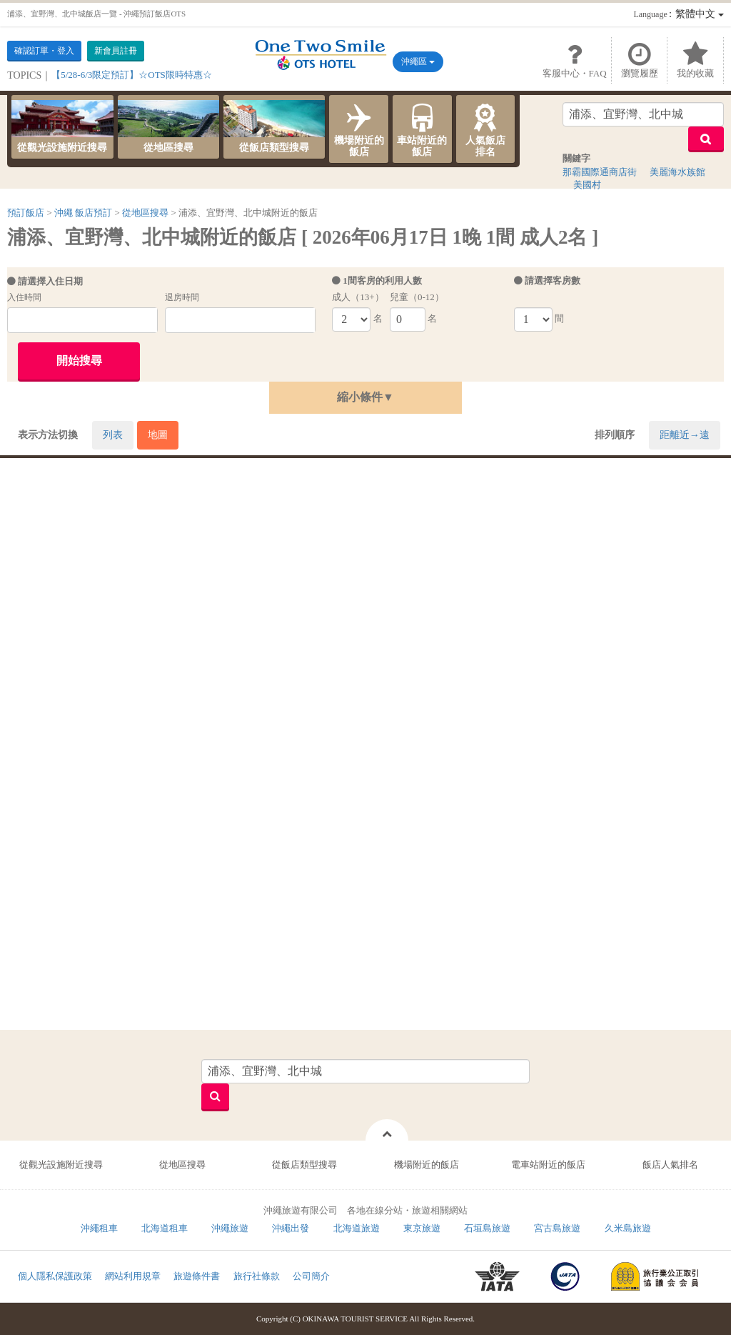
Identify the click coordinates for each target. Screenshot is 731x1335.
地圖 (158, 435)
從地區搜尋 (168, 126)
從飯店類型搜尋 (274, 126)
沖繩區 (418, 61)
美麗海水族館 (677, 172)
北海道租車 (164, 1228)
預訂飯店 (25, 212)
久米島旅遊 (628, 1228)
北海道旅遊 (356, 1228)
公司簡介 (311, 1276)
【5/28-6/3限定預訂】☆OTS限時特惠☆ (131, 74)
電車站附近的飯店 (548, 1164)
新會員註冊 (115, 51)
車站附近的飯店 (422, 128)
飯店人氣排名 (670, 1164)
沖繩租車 (99, 1228)
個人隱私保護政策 (55, 1276)
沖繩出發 (290, 1228)
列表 (113, 435)
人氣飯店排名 (485, 128)
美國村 (587, 184)
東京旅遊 (421, 1228)
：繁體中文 (678, 14)
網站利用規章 (133, 1276)
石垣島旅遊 (487, 1228)
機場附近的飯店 (358, 128)
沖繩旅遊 (229, 1228)
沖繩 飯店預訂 (83, 212)
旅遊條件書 (196, 1276)
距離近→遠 (685, 435)
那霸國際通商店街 (600, 172)
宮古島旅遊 (557, 1228)
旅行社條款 (256, 1276)
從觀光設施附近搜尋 (62, 126)
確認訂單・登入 (44, 51)
